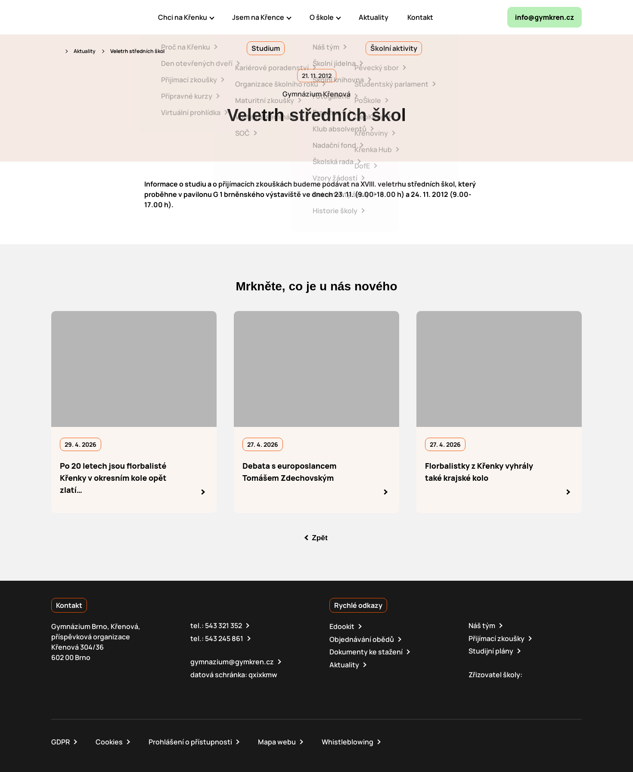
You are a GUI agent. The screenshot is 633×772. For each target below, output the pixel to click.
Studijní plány (491, 650)
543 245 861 (224, 638)
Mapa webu (277, 741)
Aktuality (85, 51)
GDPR (60, 741)
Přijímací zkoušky (496, 638)
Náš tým (482, 625)
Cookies (109, 741)
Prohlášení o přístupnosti (190, 741)
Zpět (320, 537)
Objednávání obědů (361, 639)
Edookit (341, 626)
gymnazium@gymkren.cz (232, 661)
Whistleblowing (347, 741)
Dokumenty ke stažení (366, 651)
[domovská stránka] (88, 17)
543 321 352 (223, 625)
